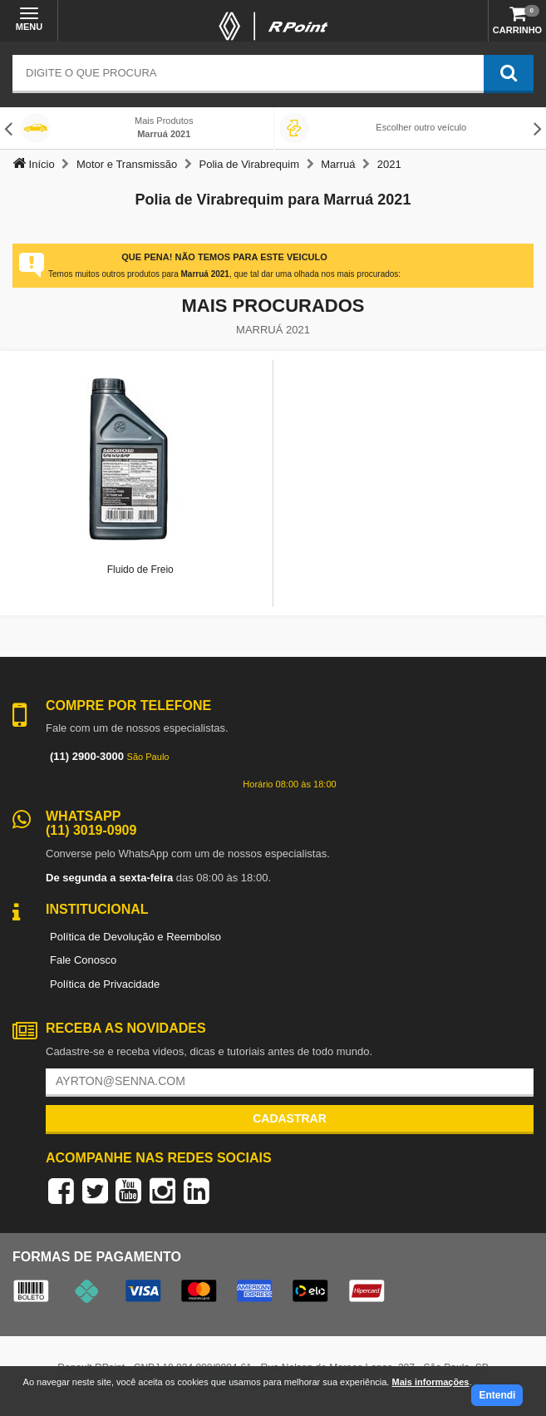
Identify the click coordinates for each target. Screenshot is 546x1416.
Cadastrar (290, 1118)
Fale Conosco (83, 960)
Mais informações (430, 1382)
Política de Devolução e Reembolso (135, 936)
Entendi (497, 1395)
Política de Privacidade (105, 984)
